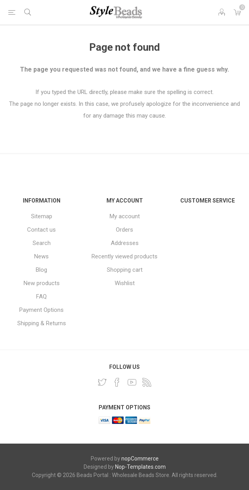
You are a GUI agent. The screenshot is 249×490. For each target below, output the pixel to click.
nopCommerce (140, 458)
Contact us (41, 229)
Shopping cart (125, 269)
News (41, 256)
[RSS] (147, 382)
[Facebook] (117, 382)
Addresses (125, 243)
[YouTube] (132, 382)
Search (42, 243)
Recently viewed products (124, 256)
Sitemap (41, 216)
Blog (41, 269)
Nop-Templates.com (140, 467)
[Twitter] (102, 382)
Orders (124, 229)
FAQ (41, 296)
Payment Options (41, 309)
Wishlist (125, 283)
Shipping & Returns (41, 323)
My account (125, 216)
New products (42, 283)
